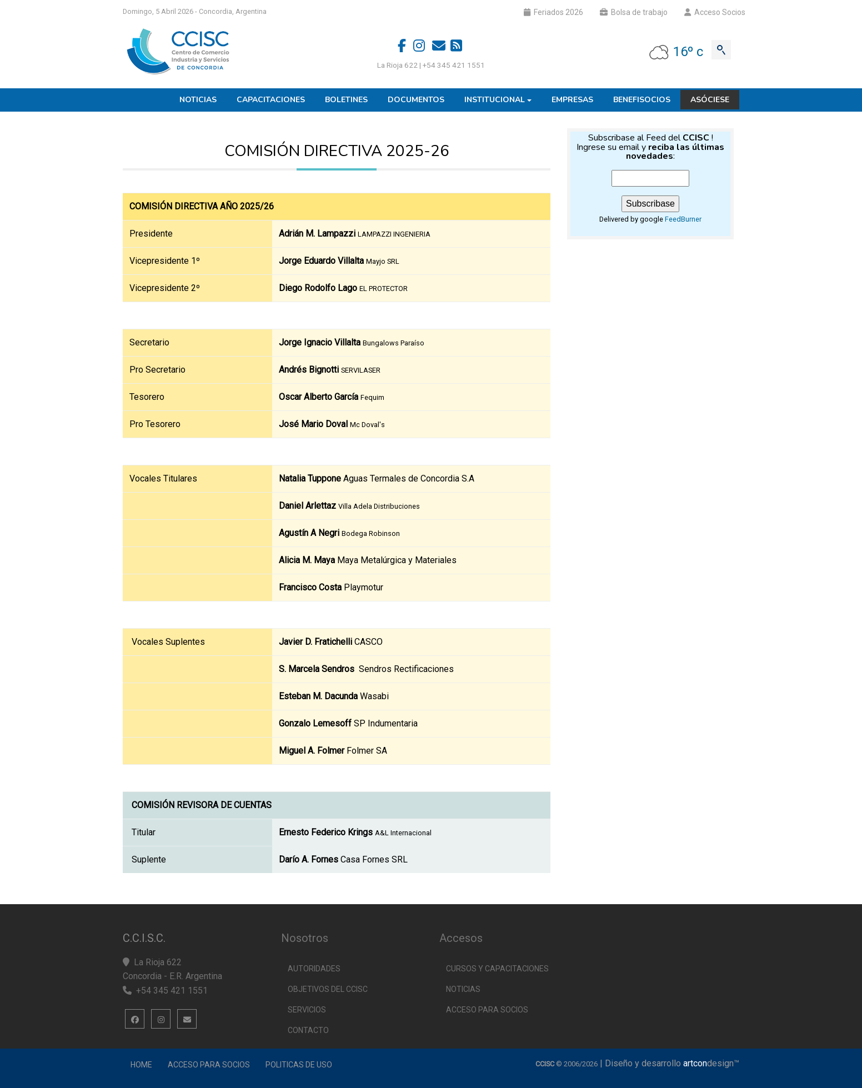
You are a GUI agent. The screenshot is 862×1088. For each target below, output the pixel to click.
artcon (695, 1063)
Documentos (416, 99)
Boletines (346, 99)
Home (141, 1064)
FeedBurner (683, 219)
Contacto (308, 1030)
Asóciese (709, 99)
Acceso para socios (487, 1009)
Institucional (494, 99)
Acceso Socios (714, 12)
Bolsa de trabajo (634, 12)
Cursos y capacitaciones (497, 968)
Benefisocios (641, 99)
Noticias (198, 99)
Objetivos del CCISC (328, 989)
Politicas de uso (298, 1064)
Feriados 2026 (553, 12)
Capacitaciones (271, 99)
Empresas (572, 99)
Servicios (307, 1009)
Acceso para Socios (209, 1064)
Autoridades (314, 968)
